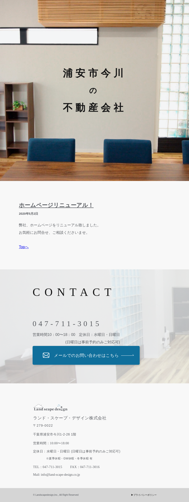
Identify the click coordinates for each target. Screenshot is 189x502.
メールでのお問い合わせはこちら (86, 355)
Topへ (24, 247)
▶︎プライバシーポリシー (144, 495)
